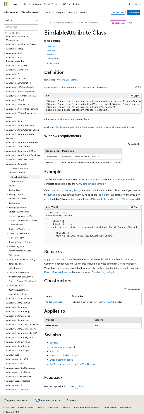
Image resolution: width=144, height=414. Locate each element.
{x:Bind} (102, 194)
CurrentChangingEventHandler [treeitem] (23, 220)
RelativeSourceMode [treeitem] (18, 289)
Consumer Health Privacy (86, 407)
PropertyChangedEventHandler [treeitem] (23, 281)
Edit (138, 87)
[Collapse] (37, 20)
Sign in (137, 3)
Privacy (65, 407)
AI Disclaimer (8, 407)
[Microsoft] (6, 4)
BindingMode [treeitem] (15, 203)
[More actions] (139, 22)
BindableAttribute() (54, 301)
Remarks (51, 54)
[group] (93, 106)
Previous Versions (26, 407)
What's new (118, 12)
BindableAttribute (109, 301)
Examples (51, 50)
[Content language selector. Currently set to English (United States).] (16, 400)
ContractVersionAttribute (95, 127)
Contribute (53, 407)
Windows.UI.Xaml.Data (89, 22)
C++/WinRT (66, 190)
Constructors (53, 58)
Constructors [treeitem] (17, 181)
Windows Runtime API (63, 22)
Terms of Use (110, 407)
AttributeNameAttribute (121, 127)
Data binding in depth (103, 272)
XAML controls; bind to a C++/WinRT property (114, 198)
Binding (54, 342)
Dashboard (134, 12)
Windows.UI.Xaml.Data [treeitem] (19, 168)
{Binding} (53, 194)
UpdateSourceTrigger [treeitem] (18, 294)
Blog (40, 407)
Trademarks (124, 407)
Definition (51, 46)
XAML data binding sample (90, 183)
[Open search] (130, 4)
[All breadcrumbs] (47, 22)
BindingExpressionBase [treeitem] (19, 198)
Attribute (62, 119)
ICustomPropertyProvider (57, 272)
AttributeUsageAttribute (68, 127)
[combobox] (21, 26)
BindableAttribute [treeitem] (19, 176)
